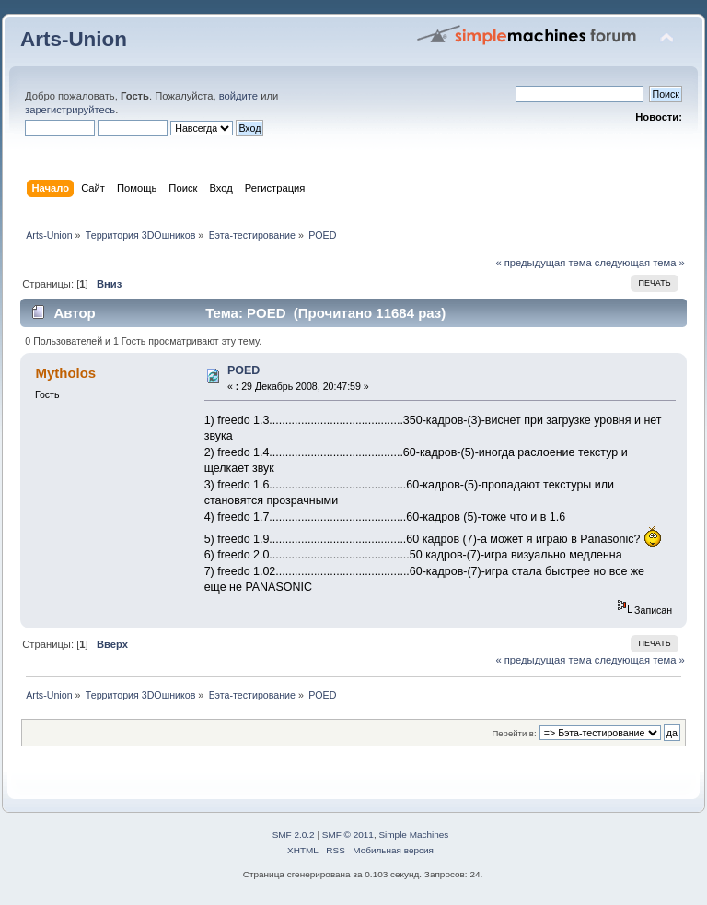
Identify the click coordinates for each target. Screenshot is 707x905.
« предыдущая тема (543, 262)
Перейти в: (514, 733)
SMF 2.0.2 (293, 834)
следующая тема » (640, 262)
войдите (238, 95)
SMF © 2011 (348, 834)
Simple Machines (413, 834)
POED (243, 370)
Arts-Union (73, 39)
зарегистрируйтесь (70, 109)
